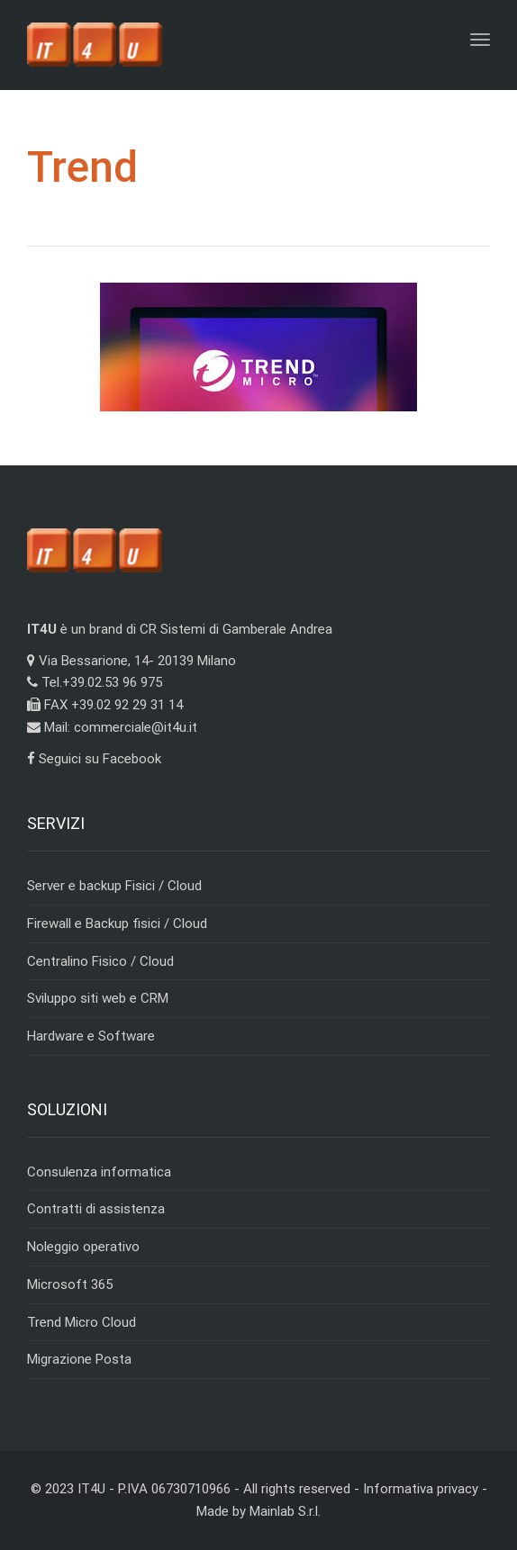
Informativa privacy (420, 1489)
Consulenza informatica (99, 1172)
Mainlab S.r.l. (285, 1511)
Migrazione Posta (79, 1359)
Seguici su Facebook (94, 759)
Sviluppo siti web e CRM (97, 998)
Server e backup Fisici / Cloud (114, 886)
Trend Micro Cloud (81, 1322)
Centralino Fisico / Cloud (100, 961)
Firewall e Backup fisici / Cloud (117, 923)
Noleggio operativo (83, 1247)
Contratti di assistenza (96, 1209)
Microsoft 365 (70, 1284)
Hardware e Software (91, 1036)
